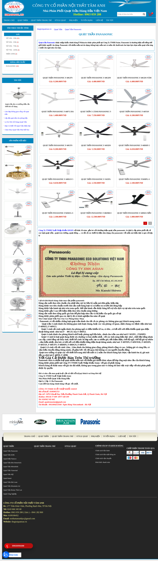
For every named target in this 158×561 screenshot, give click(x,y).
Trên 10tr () (11, 54)
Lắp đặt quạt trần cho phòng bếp (16, 118)
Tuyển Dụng (87, 20)
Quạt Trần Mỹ (8, 474)
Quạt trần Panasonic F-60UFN (57, 145)
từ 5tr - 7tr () (12, 46)
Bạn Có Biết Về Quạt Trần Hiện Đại (17, 126)
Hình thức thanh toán (102, 462)
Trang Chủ (9, 20)
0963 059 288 (93, 14)
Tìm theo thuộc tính (17, 28)
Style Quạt (60, 20)
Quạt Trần (23, 20)
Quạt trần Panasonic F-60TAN (134, 112)
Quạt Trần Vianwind (10, 470)
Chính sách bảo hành (102, 451)
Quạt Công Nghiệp (10, 494)
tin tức (109, 20)
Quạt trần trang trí (41, 20)
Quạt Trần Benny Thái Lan (12, 490)
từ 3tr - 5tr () (12, 42)
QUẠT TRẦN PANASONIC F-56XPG (96, 179)
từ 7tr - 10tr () (12, 50)
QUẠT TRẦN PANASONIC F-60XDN (96, 145)
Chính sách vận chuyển (103, 458)
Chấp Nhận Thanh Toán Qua (140, 448)
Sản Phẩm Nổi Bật (17, 141)
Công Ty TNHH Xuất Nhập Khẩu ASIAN (56, 230)
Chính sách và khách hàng (109, 446)
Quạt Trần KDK (9, 455)
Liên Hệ (99, 20)
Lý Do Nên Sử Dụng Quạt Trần (16, 122)
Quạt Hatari (7, 478)
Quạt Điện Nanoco (9, 459)
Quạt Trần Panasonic (96, 34)
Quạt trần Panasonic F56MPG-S (134, 179)
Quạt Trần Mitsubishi (10, 467)
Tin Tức (18, 80)
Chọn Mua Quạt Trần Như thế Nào (17, 130)
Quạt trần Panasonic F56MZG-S (57, 213)
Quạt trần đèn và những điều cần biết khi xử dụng (17, 105)
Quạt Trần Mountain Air (11, 486)
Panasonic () (12, 66)
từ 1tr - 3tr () (12, 38)
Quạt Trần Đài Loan (10, 482)
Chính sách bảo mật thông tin (105, 454)
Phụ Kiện (73, 20)
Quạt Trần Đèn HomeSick (12, 463)
